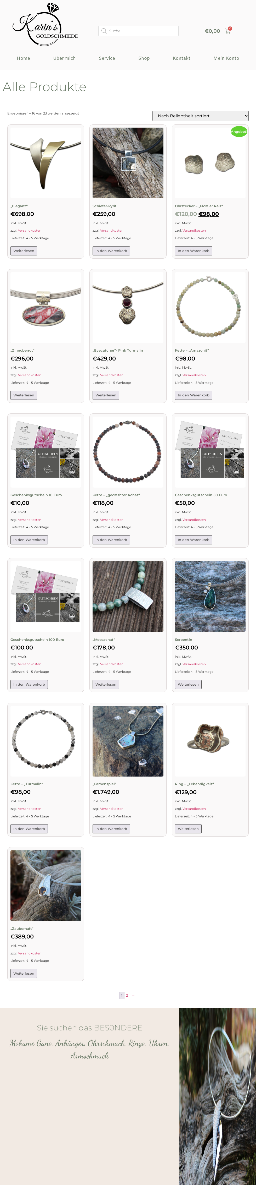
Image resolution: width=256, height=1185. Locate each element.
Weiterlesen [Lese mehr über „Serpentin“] (188, 684)
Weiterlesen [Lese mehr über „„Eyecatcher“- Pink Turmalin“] (105, 395)
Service (107, 59)
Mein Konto (226, 59)
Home (23, 59)
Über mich (64, 59)
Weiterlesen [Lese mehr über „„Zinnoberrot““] (23, 395)
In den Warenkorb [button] (111, 251)
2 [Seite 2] (127, 995)
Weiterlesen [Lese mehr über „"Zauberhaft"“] (23, 973)
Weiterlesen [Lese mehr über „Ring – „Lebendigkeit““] (188, 829)
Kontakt (181, 59)
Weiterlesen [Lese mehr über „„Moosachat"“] (105, 684)
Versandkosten (29, 230)
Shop (144, 59)
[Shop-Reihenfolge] (200, 116)
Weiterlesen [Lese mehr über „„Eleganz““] (23, 251)
